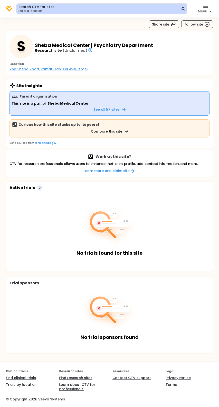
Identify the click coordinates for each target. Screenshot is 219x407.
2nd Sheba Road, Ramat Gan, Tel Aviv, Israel (49, 69)
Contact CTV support (132, 378)
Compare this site (110, 131)
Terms (171, 384)
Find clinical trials (21, 378)
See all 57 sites (110, 109)
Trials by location (21, 384)
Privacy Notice (178, 378)
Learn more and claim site (109, 171)
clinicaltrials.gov (45, 143)
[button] (40, 188)
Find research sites (75, 378)
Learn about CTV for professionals (77, 386)
